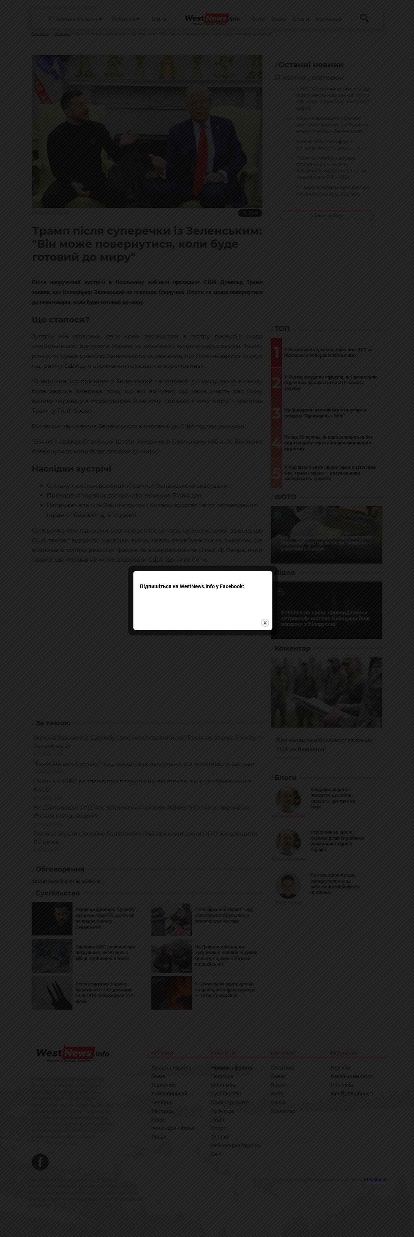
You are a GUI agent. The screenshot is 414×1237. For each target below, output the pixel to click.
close (269, 640)
